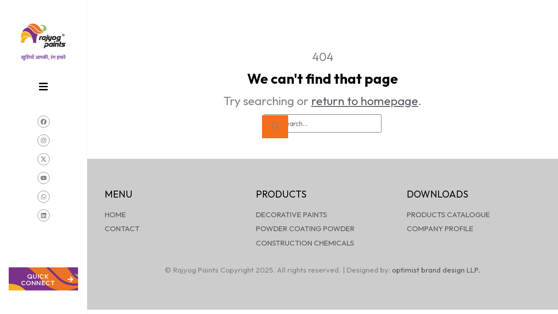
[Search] (275, 127)
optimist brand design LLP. (436, 269)
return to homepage (364, 100)
